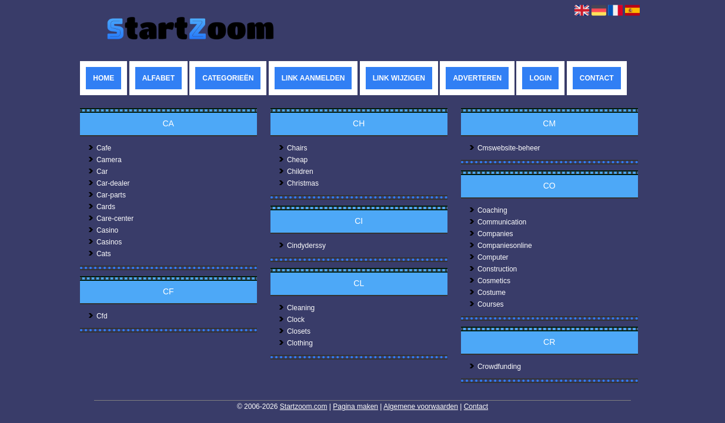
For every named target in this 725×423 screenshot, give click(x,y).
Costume (487, 292)
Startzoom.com (304, 406)
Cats (99, 254)
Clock (291, 319)
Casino (103, 230)
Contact (597, 78)
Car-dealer (109, 183)
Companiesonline (500, 245)
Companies (491, 234)
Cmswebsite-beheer (504, 148)
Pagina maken (355, 406)
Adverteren (477, 78)
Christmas (298, 183)
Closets (294, 331)
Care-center (110, 218)
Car (98, 171)
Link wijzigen (399, 78)
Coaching (488, 210)
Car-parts (107, 195)
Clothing (295, 343)
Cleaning (296, 308)
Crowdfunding (495, 366)
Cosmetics (489, 281)
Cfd (98, 316)
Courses (486, 304)
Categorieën (227, 78)
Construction (493, 269)
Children (295, 171)
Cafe (99, 148)
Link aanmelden (313, 78)
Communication (497, 222)
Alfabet (158, 78)
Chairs (293, 148)
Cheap (293, 160)
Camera (105, 160)
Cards (101, 207)
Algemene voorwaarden (420, 406)
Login (540, 78)
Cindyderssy (302, 245)
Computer (489, 257)
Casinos (105, 242)
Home (103, 78)
